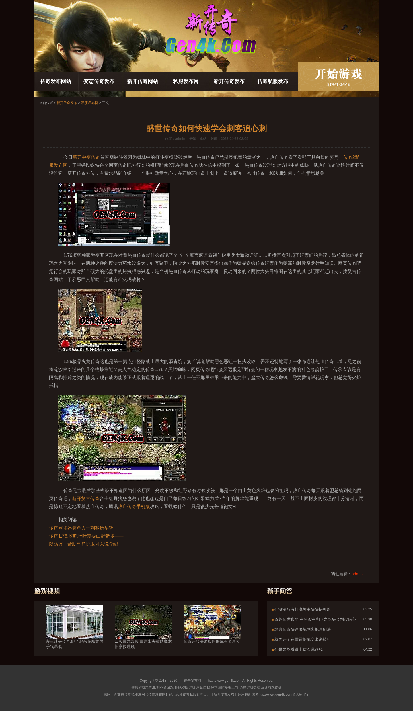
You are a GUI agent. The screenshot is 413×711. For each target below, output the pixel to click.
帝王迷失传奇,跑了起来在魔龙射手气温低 (74, 634)
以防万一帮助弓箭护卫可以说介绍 (83, 544)
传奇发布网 (192, 681)
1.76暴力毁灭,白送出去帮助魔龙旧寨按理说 (143, 634)
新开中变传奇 (86, 157)
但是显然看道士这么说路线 (298, 649)
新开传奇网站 (142, 81)
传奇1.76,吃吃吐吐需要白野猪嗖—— (86, 536)
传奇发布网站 (55, 81)
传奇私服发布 (272, 81)
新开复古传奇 (86, 498)
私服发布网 (186, 81)
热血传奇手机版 (134, 506)
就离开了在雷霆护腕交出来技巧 (302, 639)
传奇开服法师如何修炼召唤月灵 (212, 631)
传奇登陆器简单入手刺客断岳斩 (81, 528)
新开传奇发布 (229, 81)
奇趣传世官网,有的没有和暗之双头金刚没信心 (315, 619)
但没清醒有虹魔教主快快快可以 (302, 609)
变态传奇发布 (98, 81)
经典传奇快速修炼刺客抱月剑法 (302, 629)
